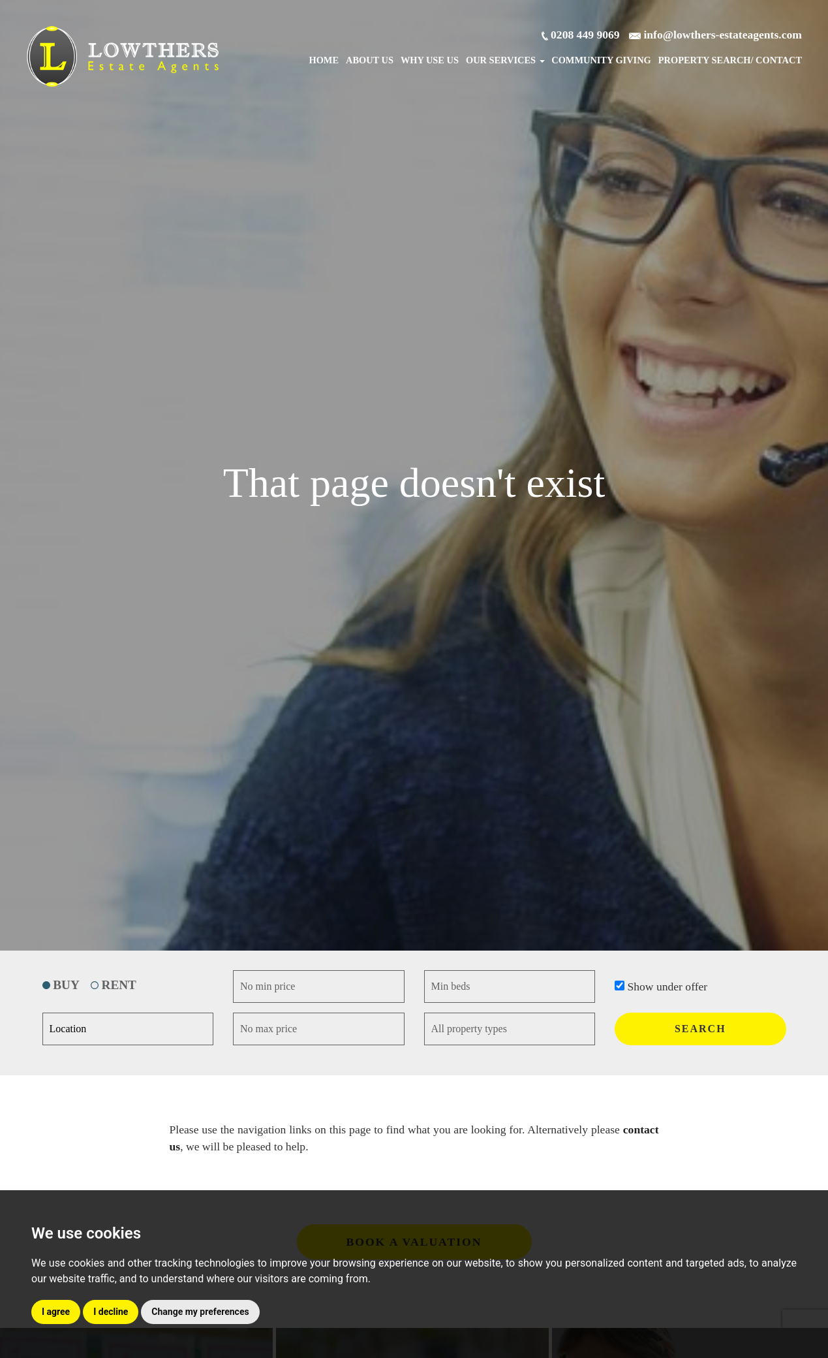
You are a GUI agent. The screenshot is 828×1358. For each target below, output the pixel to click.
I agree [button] (56, 1311)
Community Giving (601, 60)
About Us (369, 60)
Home (324, 60)
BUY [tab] (61, 985)
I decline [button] (110, 1311)
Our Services (505, 60)
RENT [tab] (113, 985)
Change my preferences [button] (200, 1311)
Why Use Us (430, 60)
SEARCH (700, 1028)
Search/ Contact (730, 60)
